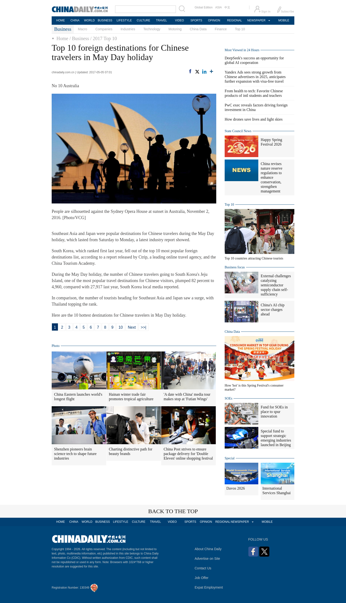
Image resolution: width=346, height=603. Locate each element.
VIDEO (179, 20)
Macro (82, 29)
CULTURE (143, 20)
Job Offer (201, 578)
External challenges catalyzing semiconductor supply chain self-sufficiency (276, 285)
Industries (128, 29)
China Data (198, 29)
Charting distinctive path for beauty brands (130, 451)
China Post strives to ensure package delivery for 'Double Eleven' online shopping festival (188, 453)
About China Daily (208, 549)
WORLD (89, 20)
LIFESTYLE (124, 20)
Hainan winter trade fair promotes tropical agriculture (131, 396)
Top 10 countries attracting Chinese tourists (254, 258)
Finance (221, 29)
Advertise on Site (207, 558)
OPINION (214, 20)
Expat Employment (209, 587)
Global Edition (204, 7)
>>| (143, 327)
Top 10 (240, 29)
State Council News (238, 131)
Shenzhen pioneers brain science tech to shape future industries (75, 453)
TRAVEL (161, 20)
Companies (103, 29)
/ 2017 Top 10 (103, 38)
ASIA (218, 7)
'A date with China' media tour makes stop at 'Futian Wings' (187, 396)
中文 (227, 7)
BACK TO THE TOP (173, 511)
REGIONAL (234, 20)
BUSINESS (105, 20)
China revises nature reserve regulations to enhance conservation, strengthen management (271, 177)
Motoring (174, 29)
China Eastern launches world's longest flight (78, 396)
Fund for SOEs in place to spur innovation (274, 411)
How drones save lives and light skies (254, 119)
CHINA (74, 20)
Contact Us (203, 568)
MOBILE (283, 20)
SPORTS (196, 20)
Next (132, 327)
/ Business (79, 38)
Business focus (235, 267)
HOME (60, 20)
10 (120, 327)
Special (230, 458)
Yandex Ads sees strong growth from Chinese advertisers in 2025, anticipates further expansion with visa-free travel (255, 76)
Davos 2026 (235, 488)
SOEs (228, 398)
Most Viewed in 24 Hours (242, 50)
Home (62, 38)
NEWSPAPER (256, 20)
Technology (151, 29)
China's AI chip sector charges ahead (272, 309)
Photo (56, 346)
